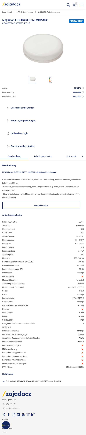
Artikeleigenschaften (43, 156)
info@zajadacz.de (11, 408)
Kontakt (5, 420)
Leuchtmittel (7, 12)
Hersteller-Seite (41, 206)
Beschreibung (14, 156)
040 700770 (8, 404)
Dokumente (72, 156)
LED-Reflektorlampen (25, 12)
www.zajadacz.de (9, 400)
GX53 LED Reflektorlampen (49, 12)
